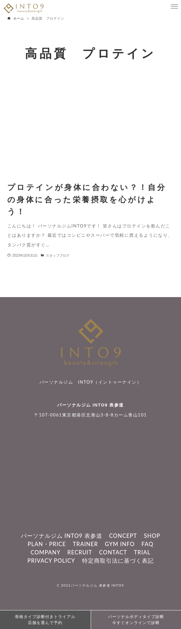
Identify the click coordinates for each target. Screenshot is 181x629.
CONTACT (113, 552)
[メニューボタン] (174, 6)
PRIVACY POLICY (51, 560)
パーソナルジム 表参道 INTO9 (97, 585)
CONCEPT (123, 536)
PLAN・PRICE (47, 544)
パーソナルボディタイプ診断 (136, 620)
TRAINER (85, 544)
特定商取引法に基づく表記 (118, 560)
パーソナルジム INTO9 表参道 (90, 405)
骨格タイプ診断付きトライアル (45, 620)
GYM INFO (120, 544)
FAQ (147, 544)
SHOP (152, 536)
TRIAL (142, 552)
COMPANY (45, 552)
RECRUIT (79, 552)
